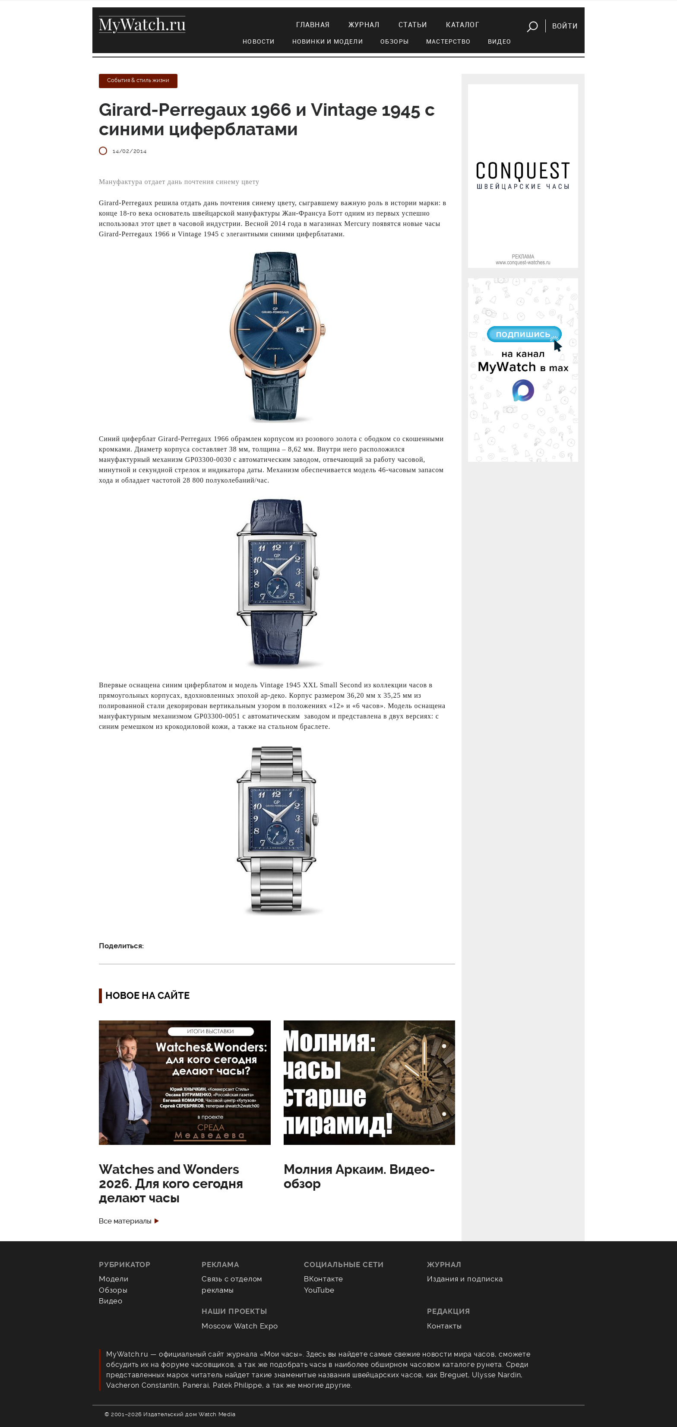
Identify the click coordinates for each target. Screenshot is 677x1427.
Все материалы (125, 1221)
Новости (259, 41)
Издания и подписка (465, 1278)
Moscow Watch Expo (240, 1326)
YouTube (319, 1290)
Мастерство (448, 41)
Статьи (413, 24)
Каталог (462, 24)
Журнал (364, 24)
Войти (565, 26)
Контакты (444, 1326)
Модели (114, 1278)
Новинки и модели (327, 41)
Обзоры (394, 41)
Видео (499, 41)
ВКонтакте (323, 1278)
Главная (312, 24)
